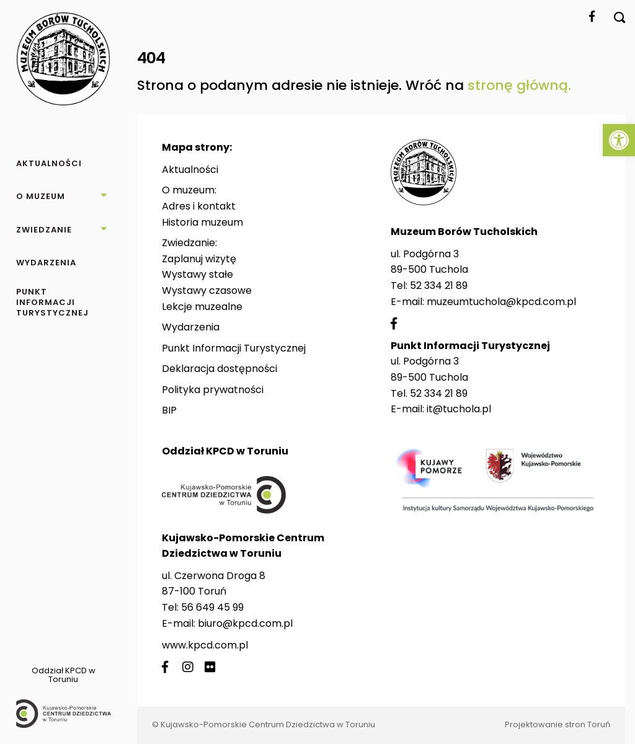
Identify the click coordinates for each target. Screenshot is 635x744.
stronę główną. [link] (519, 85)
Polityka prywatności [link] (213, 390)
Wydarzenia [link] (191, 327)
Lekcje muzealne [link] (202, 306)
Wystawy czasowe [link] (207, 290)
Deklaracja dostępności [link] (219, 368)
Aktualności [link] (190, 169)
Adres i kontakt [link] (199, 206)
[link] (619, 140)
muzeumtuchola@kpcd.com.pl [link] (501, 301)
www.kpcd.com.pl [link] (205, 645)
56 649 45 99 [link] (212, 607)
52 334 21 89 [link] (439, 285)
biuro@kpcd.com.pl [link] (245, 623)
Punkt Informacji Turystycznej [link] (234, 348)
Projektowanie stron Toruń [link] (557, 724)
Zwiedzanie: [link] (189, 243)
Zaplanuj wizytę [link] (199, 259)
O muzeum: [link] (189, 190)
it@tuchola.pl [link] (459, 409)
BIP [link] (169, 410)
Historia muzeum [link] (202, 222)
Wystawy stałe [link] (197, 274)
